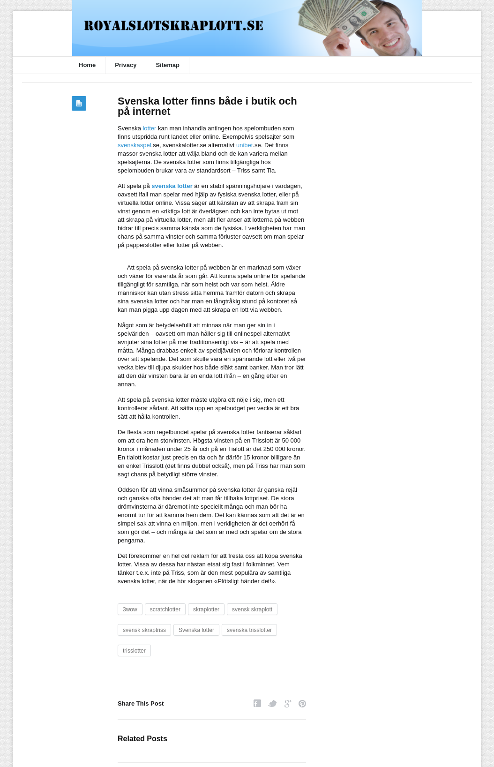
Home (87, 64)
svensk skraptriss (144, 630)
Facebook (257, 703)
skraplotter (206, 609)
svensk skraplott (252, 609)
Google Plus (288, 703)
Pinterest (302, 703)
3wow (130, 609)
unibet (244, 145)
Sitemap (168, 64)
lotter (149, 128)
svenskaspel (134, 145)
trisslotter (134, 650)
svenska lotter (171, 185)
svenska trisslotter (249, 630)
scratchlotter (165, 609)
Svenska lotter (196, 630)
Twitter (272, 703)
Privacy (125, 64)
